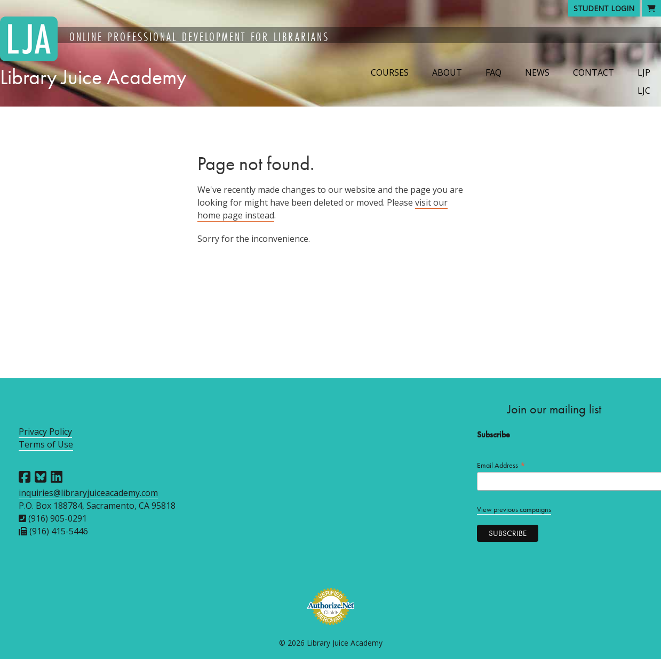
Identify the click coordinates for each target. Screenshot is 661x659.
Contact (593, 72)
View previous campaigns (514, 509)
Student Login (604, 8)
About (447, 72)
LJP (644, 72)
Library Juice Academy (93, 77)
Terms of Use (46, 444)
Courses (390, 72)
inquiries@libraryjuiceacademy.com (88, 493)
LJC (644, 90)
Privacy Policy (45, 431)
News (537, 72)
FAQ (493, 72)
